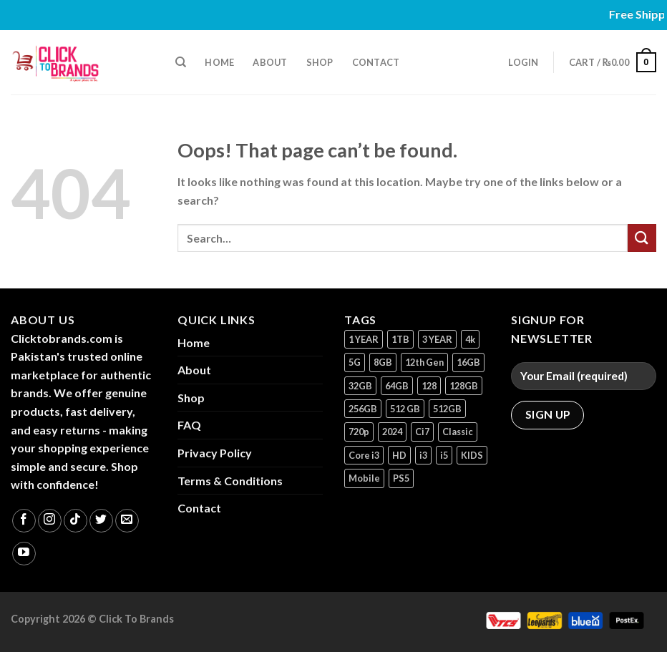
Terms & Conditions (230, 480)
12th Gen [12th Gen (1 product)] (424, 362)
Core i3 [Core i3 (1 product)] (364, 455)
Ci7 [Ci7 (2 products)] (422, 431)
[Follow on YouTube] (24, 553)
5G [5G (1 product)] (355, 362)
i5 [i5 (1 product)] (444, 455)
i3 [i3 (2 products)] (423, 455)
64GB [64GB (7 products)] (397, 385)
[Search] (180, 62)
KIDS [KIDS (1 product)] (472, 455)
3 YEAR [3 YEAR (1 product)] (437, 339)
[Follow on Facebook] (24, 520)
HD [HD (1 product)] (399, 455)
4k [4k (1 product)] (470, 339)
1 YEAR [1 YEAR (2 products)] (364, 339)
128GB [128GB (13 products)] (463, 385)
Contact (376, 62)
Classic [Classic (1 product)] (457, 431)
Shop (320, 62)
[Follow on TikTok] (75, 520)
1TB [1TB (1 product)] (400, 339)
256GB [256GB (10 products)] (363, 408)
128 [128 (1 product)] (429, 385)
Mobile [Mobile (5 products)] (364, 478)
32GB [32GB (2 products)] (360, 385)
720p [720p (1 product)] (359, 431)
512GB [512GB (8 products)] (447, 408)
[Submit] (642, 238)
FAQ (189, 425)
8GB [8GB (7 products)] (383, 362)
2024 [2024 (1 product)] (392, 431)
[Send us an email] (127, 520)
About (270, 62)
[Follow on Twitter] (101, 520)
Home (219, 62)
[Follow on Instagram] (50, 520)
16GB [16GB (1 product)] (468, 362)
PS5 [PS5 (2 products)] (401, 478)
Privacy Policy (214, 452)
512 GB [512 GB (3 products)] (405, 408)
